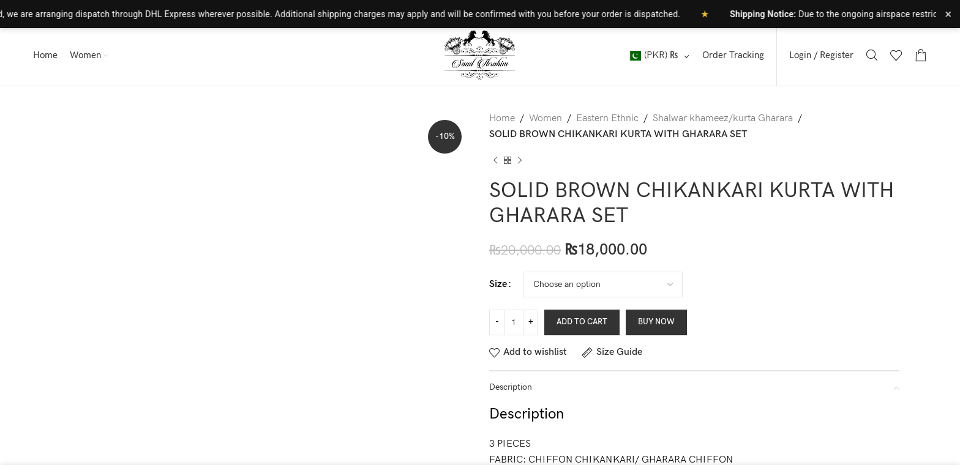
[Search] (872, 55)
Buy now (656, 322)
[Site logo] (480, 55)
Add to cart (582, 322)
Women (545, 118)
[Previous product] (495, 160)
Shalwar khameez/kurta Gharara (723, 118)
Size (498, 284)
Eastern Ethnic (607, 118)
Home (502, 118)
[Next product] (520, 160)
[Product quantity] (513, 322)
